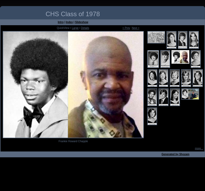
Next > (135, 28)
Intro (61, 22)
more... (199, 148)
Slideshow (81, 22)
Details (85, 28)
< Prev (126, 28)
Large (75, 28)
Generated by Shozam (175, 154)
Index (69, 22)
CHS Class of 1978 (72, 14)
